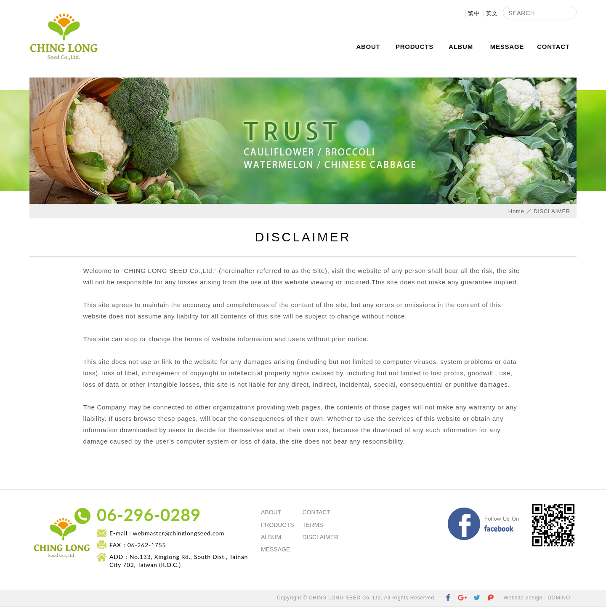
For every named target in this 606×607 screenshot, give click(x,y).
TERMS (313, 524)
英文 (492, 13)
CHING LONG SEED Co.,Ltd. (63, 39)
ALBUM (461, 46)
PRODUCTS (414, 46)
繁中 (474, 13)
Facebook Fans (524, 509)
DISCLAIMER (321, 537)
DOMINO (559, 598)
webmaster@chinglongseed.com (178, 533)
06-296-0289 (149, 515)
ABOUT (368, 46)
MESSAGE (507, 46)
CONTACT (553, 46)
